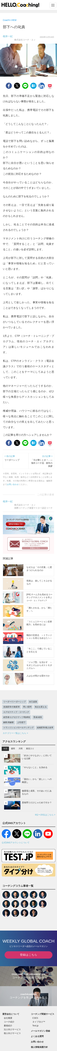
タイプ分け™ (38, 1022)
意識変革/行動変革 (11, 707)
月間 (20, 749)
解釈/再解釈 (8, 722)
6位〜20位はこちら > (45, 814)
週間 (13, 749)
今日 (5, 749)
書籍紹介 (8, 1025)
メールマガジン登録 (40, 1031)
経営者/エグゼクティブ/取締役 (16, 717)
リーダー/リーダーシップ (14, 702)
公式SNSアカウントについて (15, 842)
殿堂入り (30, 749)
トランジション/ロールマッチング (18, 728)
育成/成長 (37, 717)
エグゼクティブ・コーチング (16, 712)
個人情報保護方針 (39, 1047)
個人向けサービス (12, 1033)
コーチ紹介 (9, 1022)
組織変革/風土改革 (45, 728)
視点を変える (41, 707)
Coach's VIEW (10, 20)
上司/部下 (21, 722)
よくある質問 (37, 1036)
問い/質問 (27, 707)
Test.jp (35, 1025)
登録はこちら (28, 954)
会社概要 (8, 1018)
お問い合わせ (13, 484)
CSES (35, 1018)
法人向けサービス (12, 1029)
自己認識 (33, 702)
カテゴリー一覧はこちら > (15, 733)
